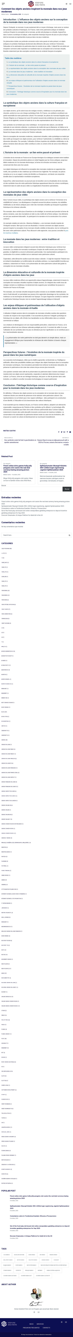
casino (3, 740)
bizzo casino (5, 707)
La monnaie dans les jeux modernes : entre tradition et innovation (30, 71)
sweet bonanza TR (6, 1108)
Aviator (3, 674)
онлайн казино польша (8, 1178)
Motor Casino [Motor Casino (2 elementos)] (20, 1260)
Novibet (3, 992)
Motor (3, 954)
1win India (4, 600)
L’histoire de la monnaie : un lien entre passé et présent (27, 65)
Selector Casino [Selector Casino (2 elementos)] (33, 1260)
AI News (3, 660)
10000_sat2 (4, 562)
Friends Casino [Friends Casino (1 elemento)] (53, 1254)
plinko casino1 (5, 1034)
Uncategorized (5, 1127)
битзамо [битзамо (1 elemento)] (40, 1270)
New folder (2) (5, 968)
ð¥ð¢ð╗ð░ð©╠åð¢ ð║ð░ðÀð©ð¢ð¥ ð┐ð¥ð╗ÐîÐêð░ (15, 842)
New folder (4, 964)
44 (2, 637)
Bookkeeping (5, 721)
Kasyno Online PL (6, 912)
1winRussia (4, 618)
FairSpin (3, 847)
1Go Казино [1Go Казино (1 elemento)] (6, 1254)
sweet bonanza (5, 1104)
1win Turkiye (5, 609)
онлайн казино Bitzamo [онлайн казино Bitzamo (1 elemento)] (10, 1275)
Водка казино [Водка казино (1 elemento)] (7, 1265)
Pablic (3, 1015)
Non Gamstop (5, 978)
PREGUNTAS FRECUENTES (31, 1328)
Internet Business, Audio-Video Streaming (13, 894)
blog (2, 712)
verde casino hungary (7, 1136)
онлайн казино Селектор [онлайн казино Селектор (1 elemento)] (43, 1275)
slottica (3, 1080)
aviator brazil (5, 679)
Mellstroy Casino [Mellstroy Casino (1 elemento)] (8, 1260)
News (2, 973)
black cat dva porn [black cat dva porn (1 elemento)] (19, 1254)
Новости (3, 1174)
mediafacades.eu (6, 926)
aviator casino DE (6, 684)
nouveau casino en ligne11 (8, 987)
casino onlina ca (6, 805)
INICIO (31, 1324)
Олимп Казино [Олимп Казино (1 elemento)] (7, 1270)
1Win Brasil (4, 590)
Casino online (5, 810)
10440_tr (3, 581)
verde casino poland (7, 1141)
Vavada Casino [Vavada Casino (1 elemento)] (45, 1260)
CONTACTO (46, 1328)
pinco (3, 1024)
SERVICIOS (40, 1324)
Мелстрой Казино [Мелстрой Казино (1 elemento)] (31, 1265)
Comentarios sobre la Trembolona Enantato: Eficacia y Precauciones (23, 508)
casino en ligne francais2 (8, 768)
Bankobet (4, 688)
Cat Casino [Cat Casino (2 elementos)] (42, 1254)
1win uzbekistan (6, 614)
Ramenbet (4, 1048)
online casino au (6, 996)
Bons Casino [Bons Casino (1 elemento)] (32, 1254)
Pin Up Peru (4, 1020)
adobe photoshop (6, 656)
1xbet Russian (5, 623)
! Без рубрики (5, 548)
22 (2, 632)
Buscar (3, 485)
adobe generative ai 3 (7, 651)
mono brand (4, 936)
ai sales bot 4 (5, 665)
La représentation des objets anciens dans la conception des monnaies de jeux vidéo (37, 68)
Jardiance (4, 908)
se (2, 1066)
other (3, 1010)
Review (3, 1057)
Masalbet (4, 922)
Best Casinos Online (7, 702)
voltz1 (3, 1146)
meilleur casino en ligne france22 (11, 931)
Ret (2, 1052)
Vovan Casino (5, 1150)
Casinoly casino (5, 838)
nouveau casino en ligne (8, 982)
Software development (8, 1090)
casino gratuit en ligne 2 (8, 796)
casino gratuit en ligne (8, 791)
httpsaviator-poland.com (8, 889)
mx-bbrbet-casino (6, 959)
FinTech (3, 856)
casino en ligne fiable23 (8, 758)
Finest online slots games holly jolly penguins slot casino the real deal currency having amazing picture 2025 (17, 469)
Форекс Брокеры (6, 1183)
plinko (3, 1029)
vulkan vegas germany (7, 1155)
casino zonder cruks (7, 828)
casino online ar (6, 814)
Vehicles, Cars (5, 1132)
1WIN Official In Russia (7, 604)
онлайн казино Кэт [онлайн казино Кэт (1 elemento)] (26, 1275)
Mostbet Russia (5, 940)
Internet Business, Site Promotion (11, 898)
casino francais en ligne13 (8, 786)
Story (3, 1094)
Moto (3, 950)
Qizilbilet (4, 1043)
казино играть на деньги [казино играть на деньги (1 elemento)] (53, 1270)
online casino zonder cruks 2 (9, 1006)
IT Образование (5, 903)
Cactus (3, 726)
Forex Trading (5, 870)
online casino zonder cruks (9, 1001)
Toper (3, 1118)
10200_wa (3, 576)
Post (2, 1038)
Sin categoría (25, 14)
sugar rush (4, 1099)
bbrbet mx (4, 698)
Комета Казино (5, 1169)
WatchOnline (5, 1160)
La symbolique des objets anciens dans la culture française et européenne (33, 62)
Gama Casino (5, 875)
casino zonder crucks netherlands (11, 824)
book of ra (4, 716)
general (3, 884)
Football (4, 866)
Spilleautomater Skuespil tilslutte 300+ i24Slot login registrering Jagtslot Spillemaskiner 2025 (53, 468)
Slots (3, 1076)
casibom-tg (4, 735)
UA (2, 1122)
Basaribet (4, 693)
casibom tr (4, 730)
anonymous (4, 670)
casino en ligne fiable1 (7, 754)
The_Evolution (5, 1113)
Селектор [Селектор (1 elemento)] (18, 1270)
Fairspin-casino (5, 852)
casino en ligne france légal (9, 772)
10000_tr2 (4, 572)
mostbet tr (4, 945)
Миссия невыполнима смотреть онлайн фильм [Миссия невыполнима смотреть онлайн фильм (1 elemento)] (54, 1265)
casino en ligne (5, 744)
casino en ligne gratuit (8, 777)
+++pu (3, 553)
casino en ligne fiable (7, 749)
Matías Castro (5, 14)
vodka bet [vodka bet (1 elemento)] (56, 1260)
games (3, 880)
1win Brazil (4, 595)
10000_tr (3, 567)
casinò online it (5, 819)
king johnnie (5, 917)
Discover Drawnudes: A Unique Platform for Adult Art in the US (22, 515)
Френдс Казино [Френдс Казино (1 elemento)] (29, 1270)
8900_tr (3, 646)
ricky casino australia (7, 1062)
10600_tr (3, 586)
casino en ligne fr (6, 763)
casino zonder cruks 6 (7, 833)
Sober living (4, 1085)
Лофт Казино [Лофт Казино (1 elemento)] (18, 1265)
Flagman (3, 861)
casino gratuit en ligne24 (8, 800)
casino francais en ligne (8, 782)
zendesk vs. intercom (7, 1164)
